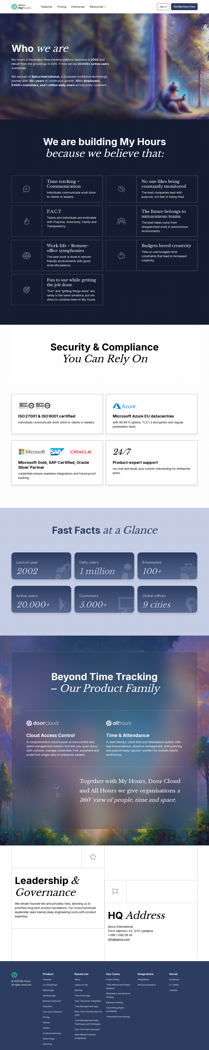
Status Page (49, 1038)
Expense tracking (114, 1002)
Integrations (143, 979)
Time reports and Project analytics (118, 986)
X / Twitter (174, 985)
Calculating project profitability (115, 1009)
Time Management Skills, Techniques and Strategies (88, 1022)
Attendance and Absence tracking (118, 995)
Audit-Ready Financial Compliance (85, 1036)
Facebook (174, 979)
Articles (46, 1022)
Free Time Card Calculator (87, 1029)
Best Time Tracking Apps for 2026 (88, 1013)
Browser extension (52, 1001)
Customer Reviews (52, 1033)
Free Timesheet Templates (88, 1001)
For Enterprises (50, 985)
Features (46, 6)
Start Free (47, 1044)
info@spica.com (119, 939)
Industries (47, 1006)
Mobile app (48, 990)
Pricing (61, 6)
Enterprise (78, 6)
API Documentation (147, 985)
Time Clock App (82, 995)
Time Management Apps (86, 1006)
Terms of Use (81, 985)
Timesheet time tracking (118, 1016)
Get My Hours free (184, 6)
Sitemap (79, 990)
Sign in (163, 6)
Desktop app (49, 995)
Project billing (112, 979)
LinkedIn (173, 990)
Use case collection (52, 1012)
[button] (97, 6)
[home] (21, 7)
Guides (46, 1028)
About (77, 979)
